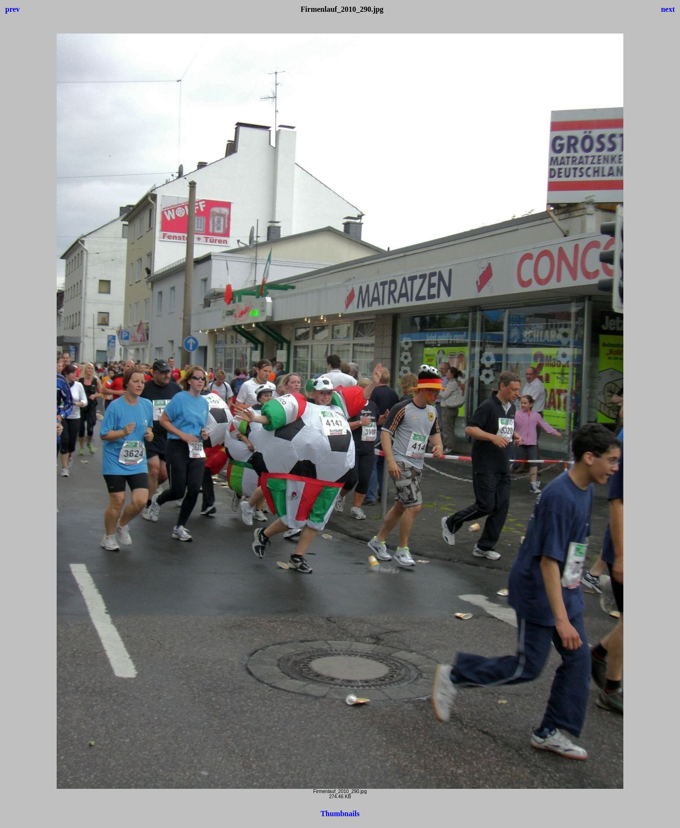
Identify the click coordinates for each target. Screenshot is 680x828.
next (668, 9)
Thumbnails (340, 814)
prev (12, 9)
